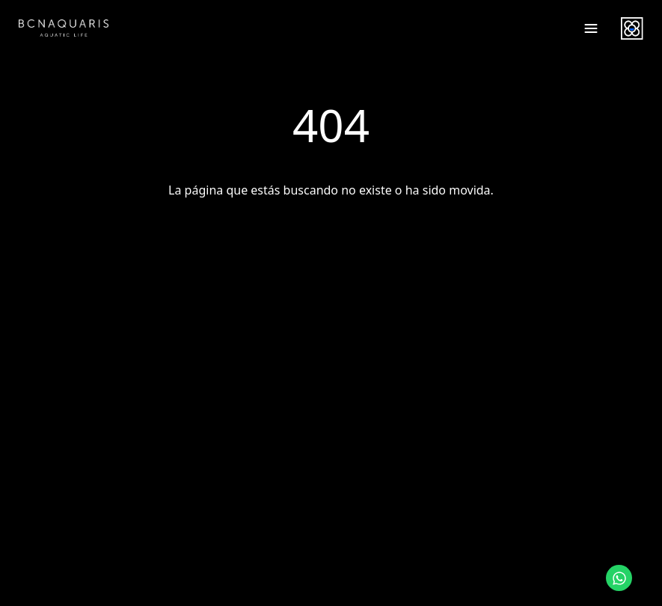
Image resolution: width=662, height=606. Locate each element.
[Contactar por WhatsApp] (619, 578)
